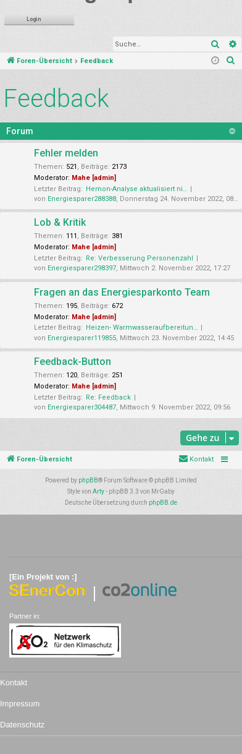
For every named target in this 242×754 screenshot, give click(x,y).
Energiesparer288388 (82, 199)
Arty (98, 491)
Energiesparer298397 (82, 268)
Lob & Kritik (60, 222)
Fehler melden (66, 153)
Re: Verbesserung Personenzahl (139, 258)
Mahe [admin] (94, 178)
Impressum (20, 703)
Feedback (56, 98)
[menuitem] (230, 61)
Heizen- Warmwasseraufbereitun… (142, 327)
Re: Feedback (108, 397)
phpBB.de (163, 502)
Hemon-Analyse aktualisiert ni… (136, 189)
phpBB (88, 480)
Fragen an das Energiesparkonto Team (122, 292)
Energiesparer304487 (82, 407)
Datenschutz (22, 724)
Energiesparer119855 (82, 338)
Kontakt (13, 682)
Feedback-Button (72, 361)
